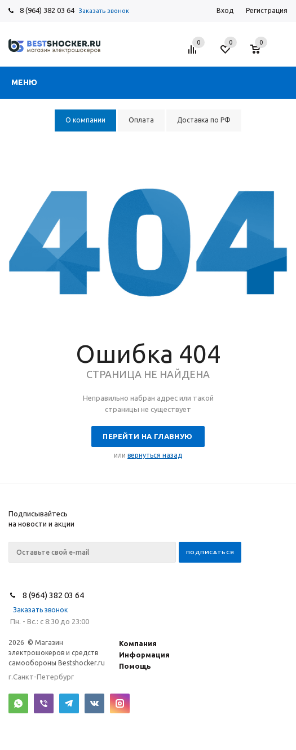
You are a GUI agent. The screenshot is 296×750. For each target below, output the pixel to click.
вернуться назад (154, 455)
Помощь (135, 666)
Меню (24, 82)
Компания (138, 643)
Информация (144, 655)
